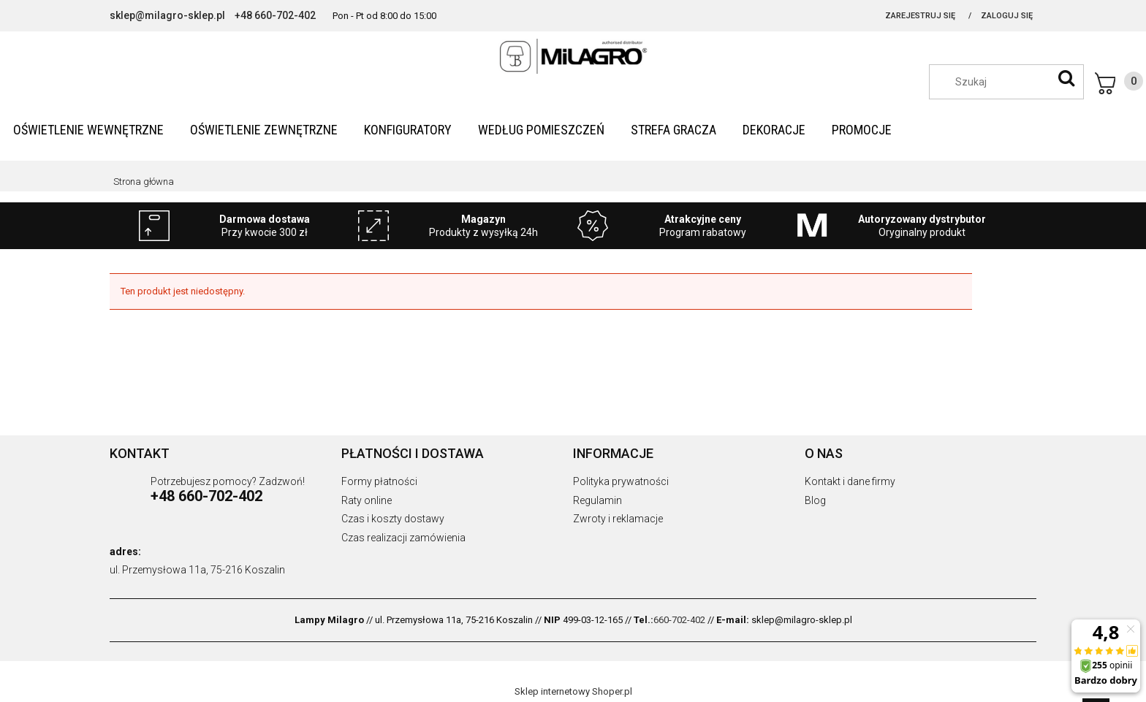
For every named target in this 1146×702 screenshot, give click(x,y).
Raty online (366, 500)
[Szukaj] (1066, 78)
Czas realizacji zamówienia (403, 537)
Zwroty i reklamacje (618, 518)
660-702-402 (679, 619)
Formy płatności (379, 481)
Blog (815, 500)
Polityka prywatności (621, 481)
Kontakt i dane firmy (850, 481)
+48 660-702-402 (275, 15)
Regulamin (597, 500)
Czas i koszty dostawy (392, 518)
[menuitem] (88, 129)
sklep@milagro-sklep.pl (167, 15)
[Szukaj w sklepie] (1013, 82)
